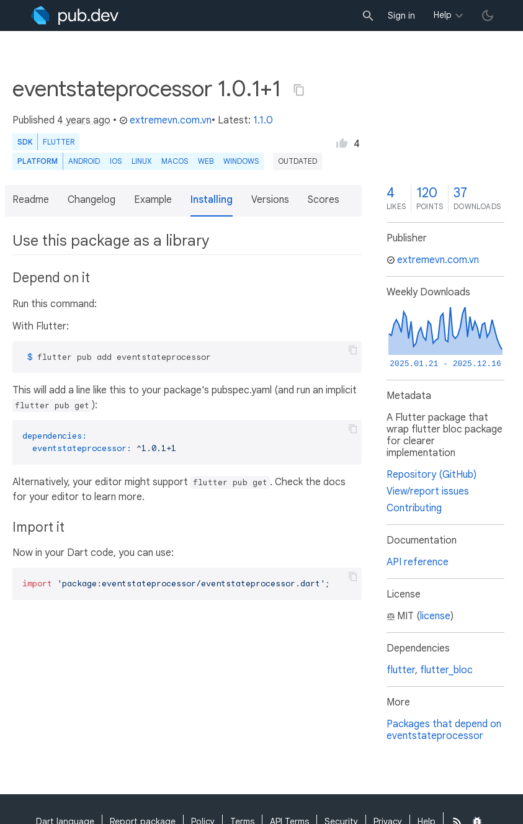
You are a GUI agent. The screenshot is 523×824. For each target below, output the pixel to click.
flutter (401, 670)
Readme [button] (30, 200)
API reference (418, 562)
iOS (116, 161)
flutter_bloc (446, 670)
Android (84, 161)
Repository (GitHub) (431, 474)
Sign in (401, 15)
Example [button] (153, 200)
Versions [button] (270, 200)
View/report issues (428, 491)
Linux (141, 161)
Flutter (58, 141)
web (205, 161)
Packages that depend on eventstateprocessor (444, 730)
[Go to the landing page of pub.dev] (74, 15)
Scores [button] (323, 200)
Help (443, 14)
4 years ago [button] (83, 120)
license (435, 616)
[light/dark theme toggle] (487, 15)
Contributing (414, 508)
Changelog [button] (91, 200)
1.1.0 (263, 120)
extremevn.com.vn (165, 120)
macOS (174, 161)
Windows (241, 161)
